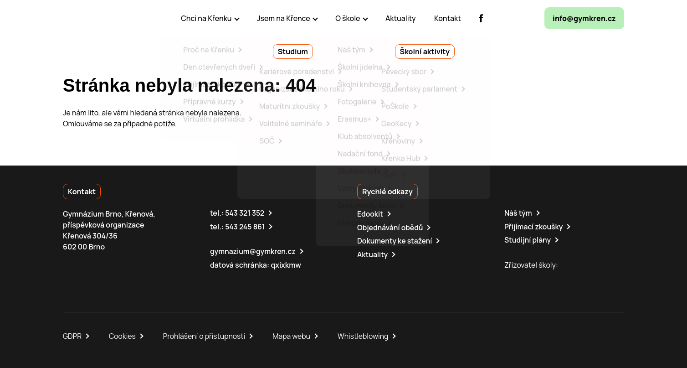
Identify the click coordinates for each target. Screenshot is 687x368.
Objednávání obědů (390, 227)
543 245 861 (245, 226)
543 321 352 (245, 213)
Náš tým (518, 213)
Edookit (370, 214)
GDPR (72, 335)
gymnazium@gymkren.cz (253, 251)
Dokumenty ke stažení (395, 240)
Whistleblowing (366, 335)
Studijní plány (528, 239)
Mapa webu (294, 335)
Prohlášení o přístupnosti (206, 335)
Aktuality (372, 254)
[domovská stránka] (102, 18)
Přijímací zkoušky (534, 226)
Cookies (123, 335)
